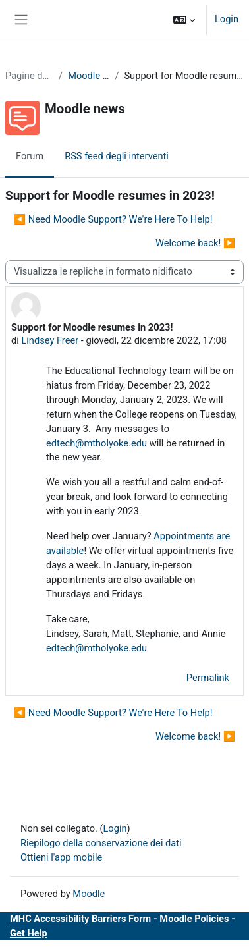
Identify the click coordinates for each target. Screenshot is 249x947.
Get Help (28, 933)
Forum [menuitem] (29, 156)
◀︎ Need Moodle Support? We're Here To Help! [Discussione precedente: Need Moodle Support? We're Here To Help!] (113, 219)
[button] (184, 20)
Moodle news (88, 76)
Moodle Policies (194, 919)
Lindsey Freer (49, 340)
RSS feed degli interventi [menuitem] (117, 156)
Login (226, 19)
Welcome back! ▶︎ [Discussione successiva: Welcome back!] (195, 243)
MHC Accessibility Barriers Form (80, 919)
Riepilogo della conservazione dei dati (101, 843)
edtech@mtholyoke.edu (96, 443)
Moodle (88, 894)
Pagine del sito (29, 76)
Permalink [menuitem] (207, 678)
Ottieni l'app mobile (61, 857)
